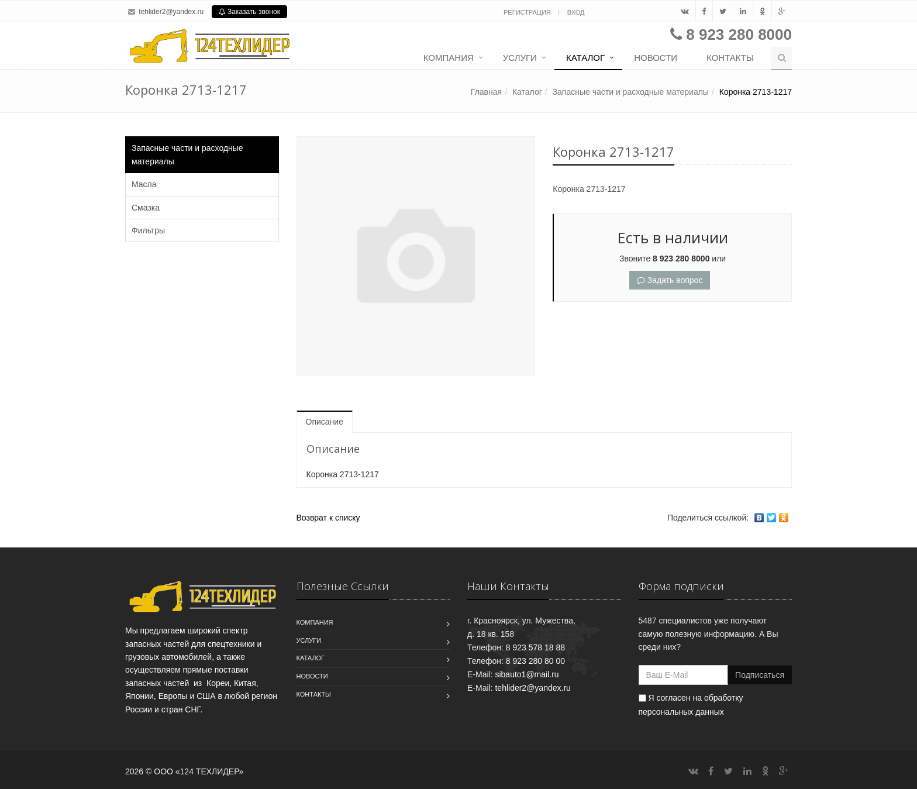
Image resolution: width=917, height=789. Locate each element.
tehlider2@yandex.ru (171, 12)
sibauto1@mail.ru (527, 674)
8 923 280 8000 (739, 34)
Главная (486, 92)
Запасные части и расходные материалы (631, 92)
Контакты (730, 58)
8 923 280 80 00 (535, 661)
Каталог (585, 58)
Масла (144, 184)
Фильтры (148, 230)
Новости (655, 58)
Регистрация (528, 12)
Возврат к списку (328, 517)
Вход (576, 12)
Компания (448, 58)
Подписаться (759, 675)
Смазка (146, 207)
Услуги (520, 58)
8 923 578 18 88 (535, 647)
